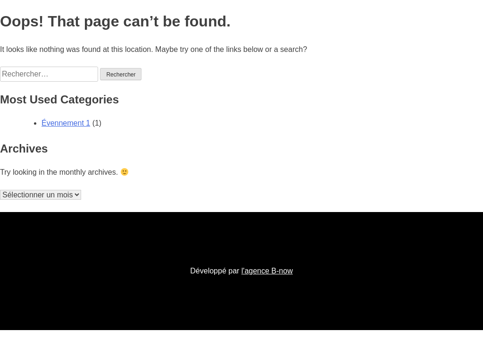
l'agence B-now (267, 271)
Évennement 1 (66, 123)
